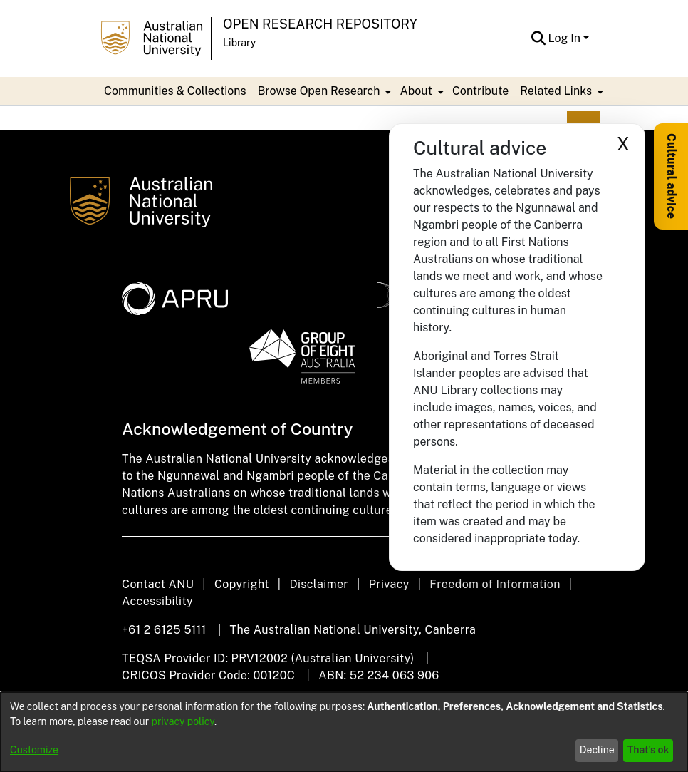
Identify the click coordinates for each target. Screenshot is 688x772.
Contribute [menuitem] (480, 91)
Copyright (241, 584)
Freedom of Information (494, 584)
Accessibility (157, 601)
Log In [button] (565, 38)
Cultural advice (671, 176)
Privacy (389, 584)
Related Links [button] (556, 91)
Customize (34, 750)
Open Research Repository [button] (320, 23)
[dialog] (344, 732)
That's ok (648, 750)
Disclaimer (318, 584)
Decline (597, 750)
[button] (539, 38)
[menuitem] (323, 91)
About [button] (416, 91)
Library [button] (239, 42)
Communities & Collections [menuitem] (175, 91)
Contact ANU (158, 584)
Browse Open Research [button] (319, 91)
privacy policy (183, 721)
